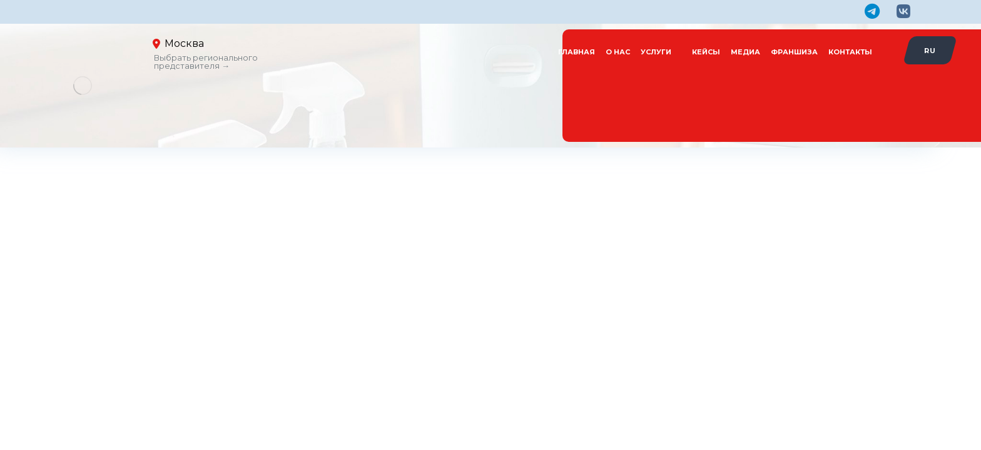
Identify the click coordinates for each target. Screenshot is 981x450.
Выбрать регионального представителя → (206, 61)
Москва (184, 43)
